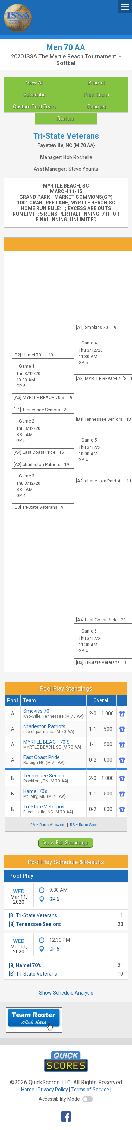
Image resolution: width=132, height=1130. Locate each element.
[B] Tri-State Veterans (33, 915)
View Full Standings (66, 842)
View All (35, 82)
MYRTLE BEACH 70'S (53, 744)
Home (27, 1089)
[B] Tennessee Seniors (35, 924)
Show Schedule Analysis (66, 993)
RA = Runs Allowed (47, 824)
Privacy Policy (53, 1089)
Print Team (96, 94)
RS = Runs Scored (86, 824)
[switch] (87, 1099)
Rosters (66, 118)
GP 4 (83, 459)
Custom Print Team (34, 106)
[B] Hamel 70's (25, 965)
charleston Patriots (53, 729)
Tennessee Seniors (53, 778)
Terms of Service (90, 1089)
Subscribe (35, 94)
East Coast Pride (53, 760)
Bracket (97, 82)
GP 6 (54, 899)
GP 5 (83, 362)
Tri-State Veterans (53, 809)
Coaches (97, 106)
